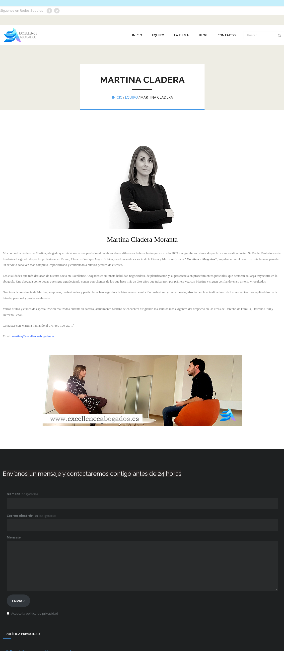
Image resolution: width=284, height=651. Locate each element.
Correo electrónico (31, 515)
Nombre (22, 493)
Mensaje (14, 537)
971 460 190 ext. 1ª (61, 325)
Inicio (117, 97)
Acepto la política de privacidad (34, 613)
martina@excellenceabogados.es (33, 336)
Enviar (18, 600)
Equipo (131, 97)
